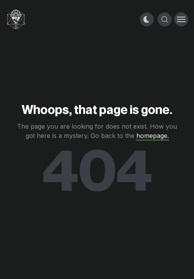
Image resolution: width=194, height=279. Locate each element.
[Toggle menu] (181, 19)
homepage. (152, 136)
